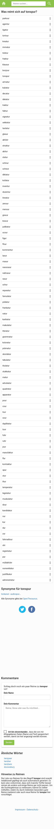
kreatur (5, 41)
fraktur (5, 59)
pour (4, 400)
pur (3, 557)
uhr (3, 545)
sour (4, 418)
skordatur (6, 354)
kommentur (7, 250)
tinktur (5, 53)
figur (4, 238)
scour (4, 232)
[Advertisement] (27, 646)
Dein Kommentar (11, 704)
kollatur (5, 180)
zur (3, 533)
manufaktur (7, 452)
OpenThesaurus (30, 598)
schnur (5, 163)
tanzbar (7, 761)
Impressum (20, 809)
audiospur (14, 594)
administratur (8, 580)
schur (4, 284)
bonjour (5, 70)
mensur (5, 209)
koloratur (6, 342)
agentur (5, 24)
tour (4, 429)
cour (4, 406)
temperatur (7, 487)
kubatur (5, 88)
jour (4, 447)
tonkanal (5, 594)
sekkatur (6, 122)
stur (4, 476)
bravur (5, 221)
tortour (5, 35)
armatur (6, 82)
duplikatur (6, 423)
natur (4, 313)
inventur (6, 186)
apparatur (6, 395)
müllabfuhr (7, 562)
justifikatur (7, 574)
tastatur (6, 128)
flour (4, 244)
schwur (5, 169)
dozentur (6, 192)
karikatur (6, 319)
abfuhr (5, 140)
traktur (5, 105)
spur (4, 470)
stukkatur (6, 371)
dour (4, 505)
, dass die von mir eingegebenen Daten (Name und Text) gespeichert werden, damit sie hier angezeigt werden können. (26, 734)
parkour (5, 18)
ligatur (5, 30)
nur (3, 516)
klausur (5, 64)
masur (5, 261)
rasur (4, 279)
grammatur (7, 337)
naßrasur (6, 273)
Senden (9, 742)
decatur (5, 93)
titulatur (5, 366)
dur (3, 528)
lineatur (5, 198)
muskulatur (7, 499)
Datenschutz (32, 809)
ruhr (4, 441)
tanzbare (8, 764)
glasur (5, 134)
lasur (4, 256)
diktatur (5, 174)
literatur (5, 331)
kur (3, 522)
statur (5, 157)
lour (4, 412)
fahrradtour (7, 539)
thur (4, 481)
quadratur (6, 389)
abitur (5, 151)
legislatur (6, 493)
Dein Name (9, 693)
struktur (5, 145)
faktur (5, 111)
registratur (7, 551)
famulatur (6, 296)
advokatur (6, 383)
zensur (5, 203)
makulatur (7, 325)
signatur (6, 117)
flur (3, 458)
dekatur (5, 99)
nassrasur (6, 267)
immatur (6, 47)
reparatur (6, 290)
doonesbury (9, 767)
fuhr (4, 435)
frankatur (6, 308)
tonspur (5, 76)
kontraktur (7, 464)
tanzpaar (8, 758)
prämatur (6, 348)
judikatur (6, 227)
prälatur (5, 302)
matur (5, 377)
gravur (5, 215)
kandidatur (7, 510)
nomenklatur (8, 568)
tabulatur (6, 360)
